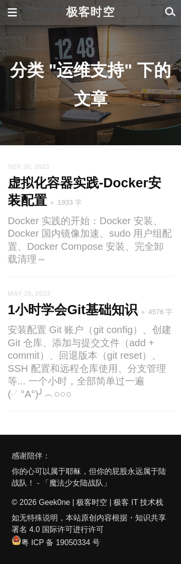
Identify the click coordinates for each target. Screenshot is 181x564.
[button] (12, 12)
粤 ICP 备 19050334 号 (56, 542)
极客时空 (90, 11)
